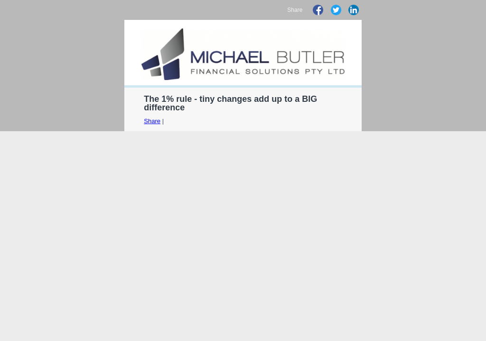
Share (152, 121)
